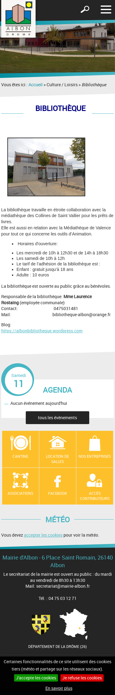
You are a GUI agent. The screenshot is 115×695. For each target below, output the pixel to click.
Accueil (36, 84)
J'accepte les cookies (36, 678)
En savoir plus (58, 688)
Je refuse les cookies (82, 678)
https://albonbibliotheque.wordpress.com (41, 331)
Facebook (57, 493)
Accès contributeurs (94, 496)
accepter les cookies (43, 535)
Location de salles (57, 459)
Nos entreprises (95, 456)
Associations (20, 493)
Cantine (20, 456)
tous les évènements (57, 417)
